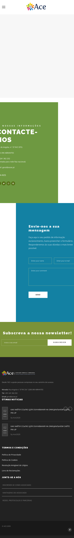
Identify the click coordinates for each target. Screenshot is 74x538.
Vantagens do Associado (15, 493)
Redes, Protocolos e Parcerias (17, 500)
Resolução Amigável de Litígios (15, 465)
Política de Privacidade (11, 454)
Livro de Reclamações (11, 470)
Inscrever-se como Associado (17, 485)
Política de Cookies (10, 460)
